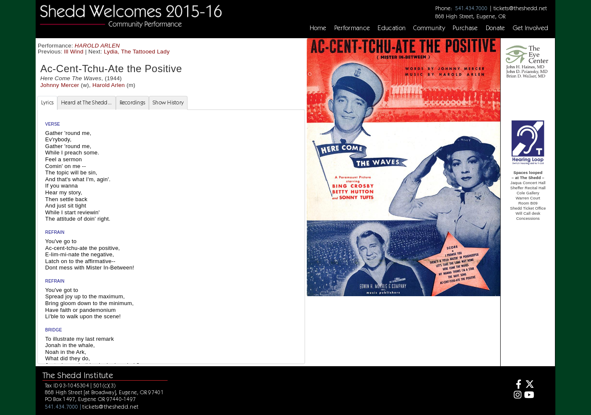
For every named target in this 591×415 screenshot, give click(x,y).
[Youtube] (529, 395)
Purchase (465, 28)
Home (318, 28)
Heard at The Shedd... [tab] (86, 102)
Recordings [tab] (133, 102)
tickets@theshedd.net (520, 8)
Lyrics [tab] (47, 102)
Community (429, 28)
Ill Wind (74, 51)
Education (392, 28)
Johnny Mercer (59, 85)
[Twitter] (529, 385)
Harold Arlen (108, 85)
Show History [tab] (168, 102)
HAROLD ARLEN (97, 45)
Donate (495, 28)
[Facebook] (516, 385)
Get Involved (531, 28)
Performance (352, 28)
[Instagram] (516, 395)
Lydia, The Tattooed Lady (137, 51)
